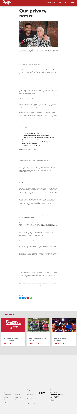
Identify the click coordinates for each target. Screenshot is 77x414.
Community (17, 394)
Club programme (7, 394)
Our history (6, 399)
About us (6, 397)
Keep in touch (18, 399)
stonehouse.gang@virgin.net (26, 204)
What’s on (17, 392)
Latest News (7, 314)
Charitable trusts (30, 401)
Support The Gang (31, 403)
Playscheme (18, 397)
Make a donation (30, 394)
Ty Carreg (6, 392)
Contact (72, 2)
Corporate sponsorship (29, 398)
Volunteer (29, 392)
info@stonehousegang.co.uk (57, 394)
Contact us (6, 402)
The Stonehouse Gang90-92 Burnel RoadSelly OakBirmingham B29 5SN (55, 399)
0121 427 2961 (53, 392)
